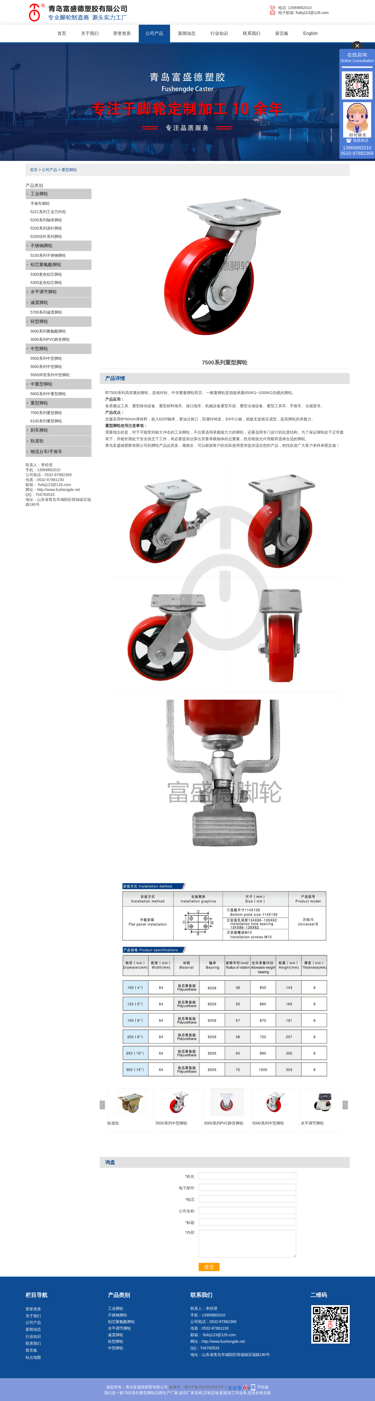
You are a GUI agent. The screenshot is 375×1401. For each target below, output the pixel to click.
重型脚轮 (69, 170)
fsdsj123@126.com (312, 12)
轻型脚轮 (39, 321)
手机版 (263, 1387)
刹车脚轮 (39, 430)
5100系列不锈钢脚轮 (48, 255)
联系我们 (251, 33)
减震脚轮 (39, 302)
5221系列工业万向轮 (48, 212)
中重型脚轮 (41, 384)
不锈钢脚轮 (41, 245)
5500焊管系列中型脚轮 (50, 375)
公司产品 (154, 33)
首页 (61, 33)
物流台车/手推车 (46, 451)
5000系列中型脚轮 (46, 366)
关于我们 (90, 33)
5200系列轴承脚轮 (46, 220)
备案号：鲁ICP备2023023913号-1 (198, 1387)
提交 (209, 1267)
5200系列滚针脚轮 (46, 228)
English (310, 33)
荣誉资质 (122, 33)
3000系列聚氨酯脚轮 (48, 331)
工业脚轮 (39, 193)
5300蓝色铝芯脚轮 (46, 282)
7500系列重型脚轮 (46, 413)
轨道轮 (37, 441)
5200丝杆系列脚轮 (46, 236)
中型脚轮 (39, 348)
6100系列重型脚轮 (46, 421)
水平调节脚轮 (43, 291)
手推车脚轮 (40, 203)
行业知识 (219, 33)
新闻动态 (187, 33)
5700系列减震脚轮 (46, 312)
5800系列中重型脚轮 (48, 394)
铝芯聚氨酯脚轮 (45, 264)
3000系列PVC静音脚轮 (50, 339)
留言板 (281, 33)
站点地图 (33, 1357)
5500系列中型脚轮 (46, 358)
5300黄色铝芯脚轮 (46, 274)
